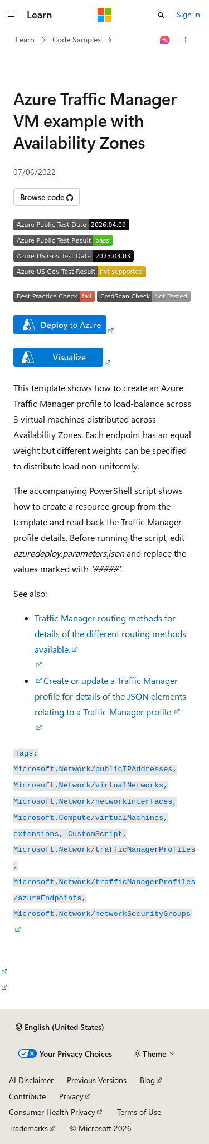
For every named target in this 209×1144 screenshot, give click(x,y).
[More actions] (186, 40)
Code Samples (76, 39)
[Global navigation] (11, 15)
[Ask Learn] (165, 40)
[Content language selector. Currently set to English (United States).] (60, 1027)
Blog (147, 1080)
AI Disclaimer (31, 1080)
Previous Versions (97, 1080)
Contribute (27, 1096)
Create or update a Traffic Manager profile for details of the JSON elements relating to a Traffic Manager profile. (110, 696)
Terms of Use (139, 1112)
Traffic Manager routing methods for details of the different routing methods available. (110, 633)
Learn (25, 39)
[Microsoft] (105, 15)
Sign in (188, 14)
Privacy (71, 1096)
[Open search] (161, 15)
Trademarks (28, 1128)
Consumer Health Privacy (52, 1112)
